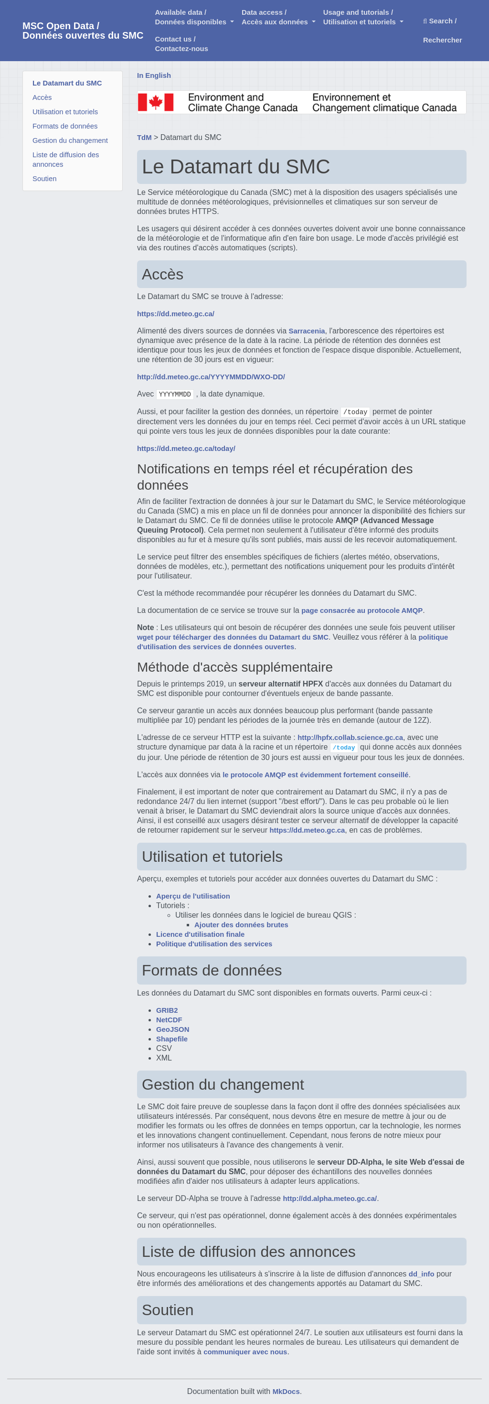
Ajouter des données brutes (241, 925)
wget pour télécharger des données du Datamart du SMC (233, 637)
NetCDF (169, 1020)
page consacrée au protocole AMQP (362, 610)
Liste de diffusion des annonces (65, 159)
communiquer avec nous (245, 1352)
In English (154, 75)
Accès (42, 97)
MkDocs (286, 1391)
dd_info (422, 1274)
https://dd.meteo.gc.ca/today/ (186, 448)
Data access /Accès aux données (276, 17)
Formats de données (64, 126)
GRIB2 (167, 1010)
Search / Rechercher (442, 30)
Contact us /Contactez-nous (181, 44)
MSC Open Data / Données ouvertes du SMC (82, 31)
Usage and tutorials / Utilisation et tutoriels (360, 17)
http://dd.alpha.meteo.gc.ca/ (330, 1198)
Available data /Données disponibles (191, 17)
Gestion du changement (70, 140)
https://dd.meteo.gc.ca (307, 830)
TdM (144, 137)
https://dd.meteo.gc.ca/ (175, 314)
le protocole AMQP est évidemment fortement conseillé (315, 775)
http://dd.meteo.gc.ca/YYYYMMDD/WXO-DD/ (211, 377)
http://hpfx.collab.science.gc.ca (350, 737)
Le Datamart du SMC (67, 83)
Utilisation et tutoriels (65, 112)
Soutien (44, 178)
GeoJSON (172, 1029)
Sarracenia (307, 331)
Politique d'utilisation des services (214, 944)
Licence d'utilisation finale (200, 934)
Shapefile (172, 1039)
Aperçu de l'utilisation (193, 896)
